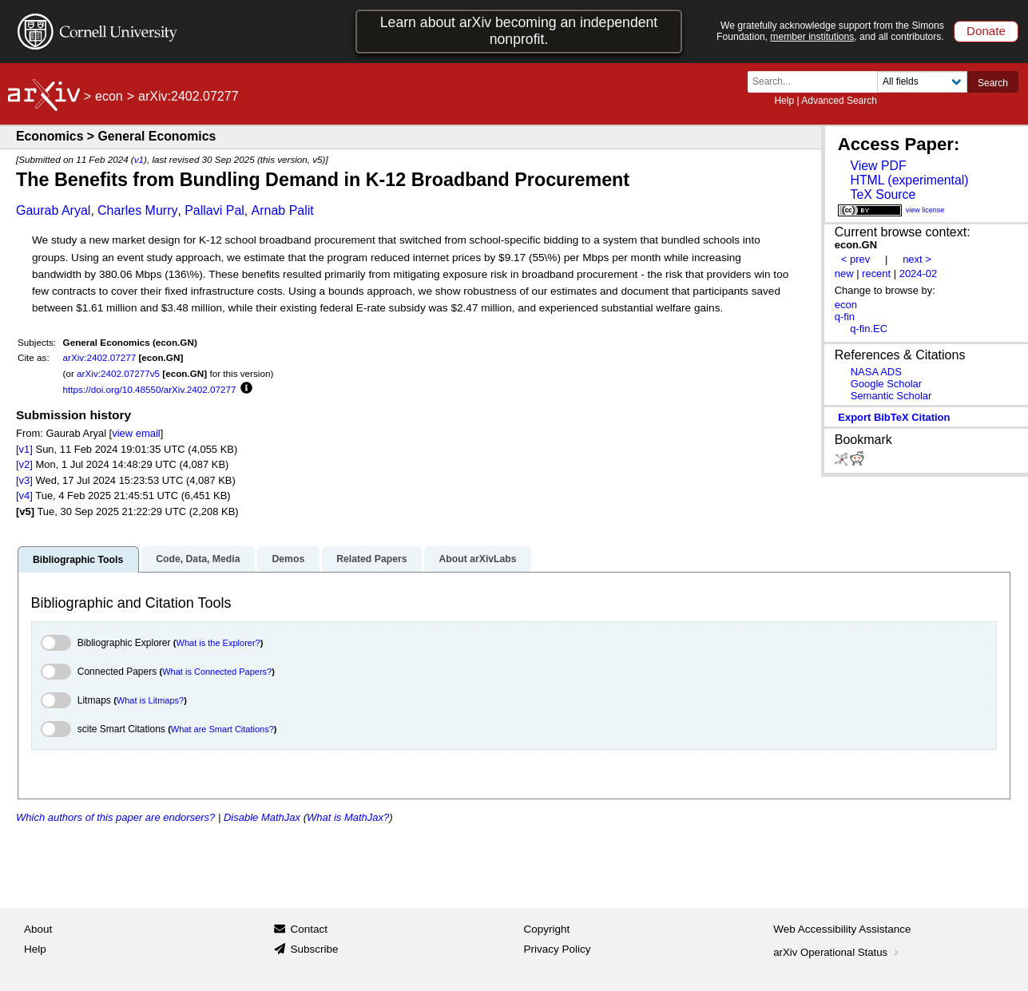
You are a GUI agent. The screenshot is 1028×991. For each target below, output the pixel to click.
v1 (139, 159)
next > (917, 259)
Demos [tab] (288, 559)
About (38, 929)
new (844, 273)
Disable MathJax (262, 817)
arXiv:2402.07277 (100, 357)
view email (136, 433)
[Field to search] (922, 82)
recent (876, 273)
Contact (308, 929)
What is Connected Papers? (217, 671)
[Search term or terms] (817, 82)
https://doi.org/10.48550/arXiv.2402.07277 (149, 389)
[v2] (24, 464)
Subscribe (314, 949)
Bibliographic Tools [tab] (78, 559)
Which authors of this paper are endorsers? (115, 817)
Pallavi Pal (214, 210)
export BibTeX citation (894, 417)
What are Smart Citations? (222, 729)
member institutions (812, 36)
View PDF (878, 165)
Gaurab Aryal (53, 210)
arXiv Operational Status (837, 952)
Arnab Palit (282, 210)
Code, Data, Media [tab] (198, 559)
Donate (986, 31)
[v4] (24, 495)
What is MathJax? (348, 817)
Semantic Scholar (891, 396)
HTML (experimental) (909, 180)
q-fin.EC (868, 329)
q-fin (845, 317)
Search (993, 83)
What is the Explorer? (218, 643)
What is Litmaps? (150, 700)
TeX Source (882, 194)
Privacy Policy (557, 949)
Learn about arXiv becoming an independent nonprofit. (519, 30)
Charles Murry (137, 210)
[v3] (24, 480)
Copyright (547, 929)
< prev (855, 259)
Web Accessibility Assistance (842, 929)
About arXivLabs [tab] (477, 559)
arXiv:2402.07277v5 (118, 373)
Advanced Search (839, 100)
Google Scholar (886, 384)
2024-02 (918, 273)
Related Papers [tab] (371, 559)
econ (109, 96)
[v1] (24, 449)
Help (784, 100)
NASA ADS (876, 372)
